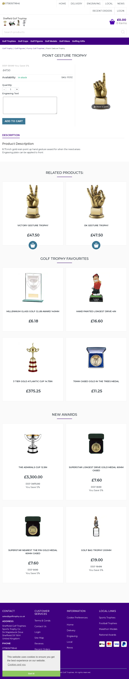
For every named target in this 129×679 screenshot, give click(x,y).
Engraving (94, 3)
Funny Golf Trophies (35, 48)
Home (62, 3)
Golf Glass (64, 41)
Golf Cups (23, 41)
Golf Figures (36, 41)
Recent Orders (102, 10)
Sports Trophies (107, 617)
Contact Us (40, 626)
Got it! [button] (31, 673)
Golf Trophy (7, 48)
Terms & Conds (42, 620)
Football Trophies (108, 623)
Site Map (39, 637)
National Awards (107, 634)
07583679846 (9, 648)
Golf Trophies (9, 41)
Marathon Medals (108, 629)
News (120, 3)
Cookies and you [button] (17, 664)
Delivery (76, 3)
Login (120, 10)
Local (109, 3)
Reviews (39, 643)
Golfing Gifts (78, 41)
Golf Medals (51, 41)
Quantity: (7, 85)
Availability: (9, 77)
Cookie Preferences (77, 617)
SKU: (63, 77)
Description (11, 135)
